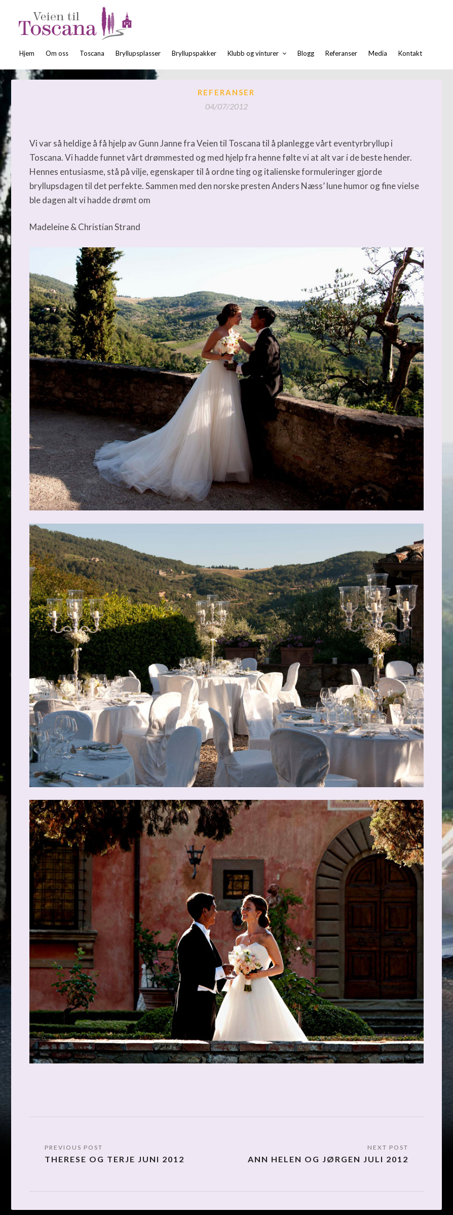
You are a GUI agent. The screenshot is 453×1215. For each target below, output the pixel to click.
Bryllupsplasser (138, 53)
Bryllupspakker (194, 53)
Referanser (341, 53)
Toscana (92, 53)
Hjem (26, 53)
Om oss (57, 53)
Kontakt (410, 53)
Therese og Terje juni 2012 (114, 1159)
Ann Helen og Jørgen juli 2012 (328, 1159)
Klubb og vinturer (253, 53)
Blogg (305, 53)
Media (377, 53)
